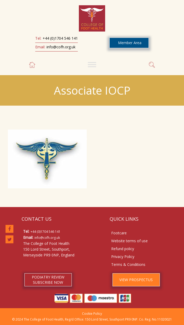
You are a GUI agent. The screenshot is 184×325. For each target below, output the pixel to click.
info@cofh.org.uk (61, 46)
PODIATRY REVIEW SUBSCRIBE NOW (48, 280)
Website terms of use (129, 240)
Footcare (119, 232)
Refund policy (122, 248)
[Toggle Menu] (92, 64)
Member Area (129, 42)
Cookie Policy (92, 313)
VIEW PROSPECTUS (136, 279)
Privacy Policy (122, 256)
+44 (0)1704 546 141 (60, 38)
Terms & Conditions (128, 264)
